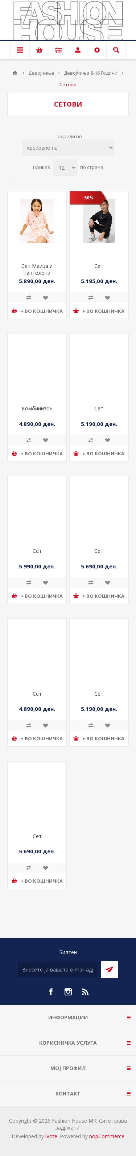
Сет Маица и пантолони (37, 269)
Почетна (14, 73)
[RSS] (85, 992)
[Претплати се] (58, 969)
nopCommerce (106, 1136)
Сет (98, 265)
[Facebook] (51, 992)
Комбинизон (37, 408)
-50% (88, 198)
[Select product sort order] (68, 148)
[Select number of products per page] (65, 167)
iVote (51, 1136)
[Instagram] (68, 992)
